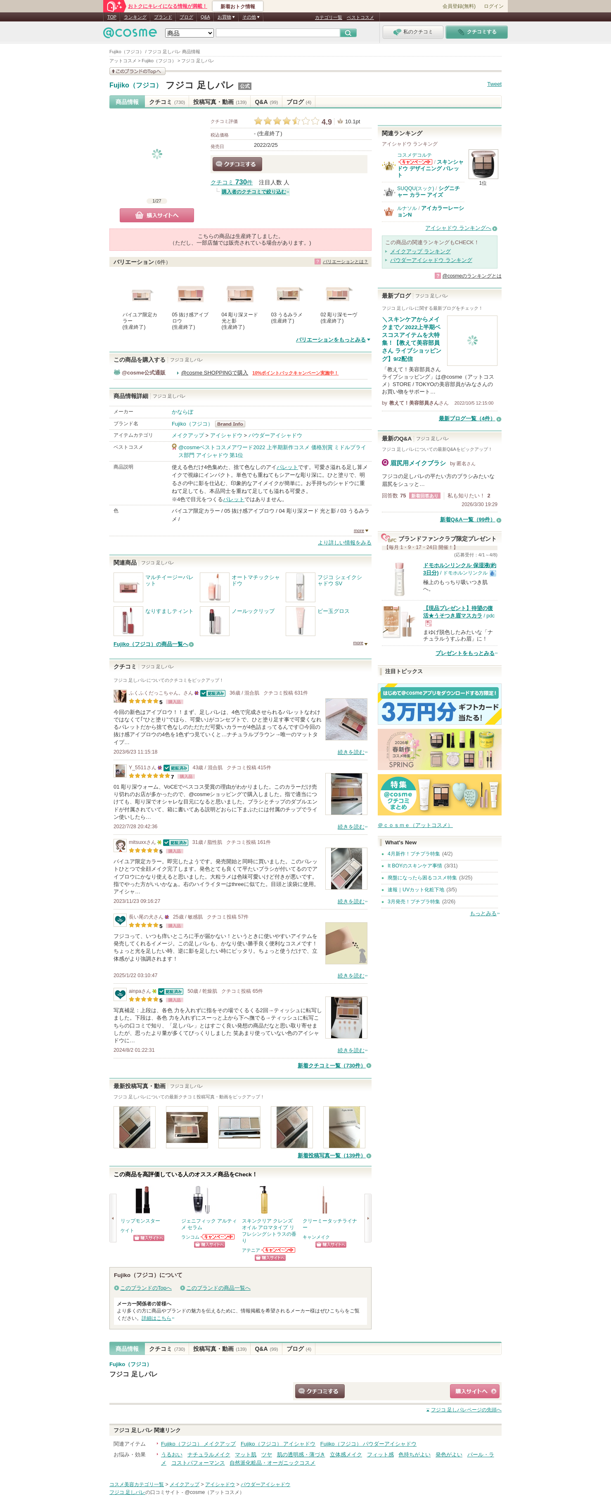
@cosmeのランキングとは (472, 276)
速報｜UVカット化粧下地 (416, 890)
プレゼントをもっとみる (465, 653)
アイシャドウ (226, 435)
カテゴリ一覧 (328, 17)
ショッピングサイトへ (148, 1238)
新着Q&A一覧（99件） (467, 519)
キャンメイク (316, 1236)
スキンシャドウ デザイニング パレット (430, 169)
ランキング (135, 16)
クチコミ (167, 102)
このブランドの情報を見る (137, 71)
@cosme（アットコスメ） (214, 1492)
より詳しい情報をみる (345, 543)
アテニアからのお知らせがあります (278, 1250)
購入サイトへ (157, 215)
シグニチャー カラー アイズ (428, 191)
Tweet (494, 84)
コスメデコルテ (414, 155)
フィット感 (380, 1454)
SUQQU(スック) (415, 188)
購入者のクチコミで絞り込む (254, 192)
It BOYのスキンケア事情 (415, 866)
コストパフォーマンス (198, 1463)
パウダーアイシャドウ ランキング (431, 260)
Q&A (205, 16)
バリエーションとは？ (345, 261)
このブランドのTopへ (146, 1288)
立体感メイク (346, 1454)
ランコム (190, 1236)
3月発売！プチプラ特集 (414, 902)
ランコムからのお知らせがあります (218, 1236)
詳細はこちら (156, 1318)
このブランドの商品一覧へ (218, 1288)
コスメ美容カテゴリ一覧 (136, 1484)
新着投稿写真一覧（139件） (332, 1155)
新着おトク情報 (237, 6)
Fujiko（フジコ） (135, 85)
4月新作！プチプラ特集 (414, 854)
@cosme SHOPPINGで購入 (215, 373)
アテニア (251, 1250)
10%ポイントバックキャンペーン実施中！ (295, 372)
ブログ (186, 16)
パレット (287, 467)
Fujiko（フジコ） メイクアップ (198, 1444)
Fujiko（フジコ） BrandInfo (232, 424)
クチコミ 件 (232, 182)
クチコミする (237, 164)
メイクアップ (188, 435)
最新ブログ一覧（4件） (467, 418)
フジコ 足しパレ (200, 85)
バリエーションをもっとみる (331, 340)
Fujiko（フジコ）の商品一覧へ (151, 644)
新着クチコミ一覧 (332, 1066)
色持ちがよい (414, 1454)
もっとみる (483, 913)
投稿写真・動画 (219, 102)
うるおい (171, 1454)
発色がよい (449, 1454)
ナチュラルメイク (208, 1454)
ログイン (494, 6)
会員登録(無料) (459, 6)
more (359, 530)
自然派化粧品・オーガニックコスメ (272, 1463)
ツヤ (266, 1454)
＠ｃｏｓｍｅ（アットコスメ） (415, 825)
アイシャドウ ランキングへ (458, 228)
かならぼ (182, 412)
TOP (111, 16)
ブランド (163, 16)
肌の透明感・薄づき (301, 1454)
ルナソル (407, 208)
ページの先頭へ (466, 1410)
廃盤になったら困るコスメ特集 (422, 878)
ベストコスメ (360, 17)
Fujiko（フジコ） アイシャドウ (278, 1444)
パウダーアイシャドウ (275, 435)
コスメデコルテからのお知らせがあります (415, 162)
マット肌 (245, 1454)
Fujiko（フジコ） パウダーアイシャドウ (368, 1444)
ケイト (127, 1230)
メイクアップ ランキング (420, 251)
